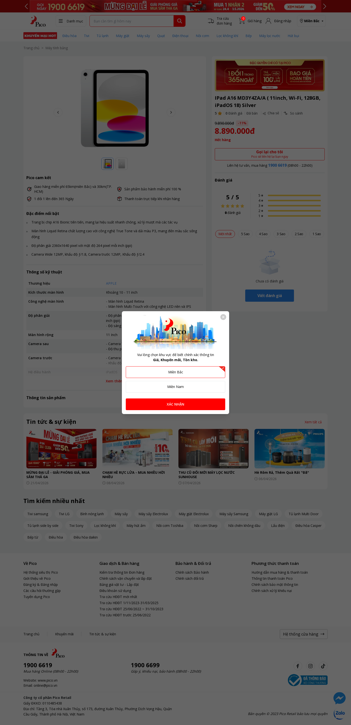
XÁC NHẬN (175, 404)
